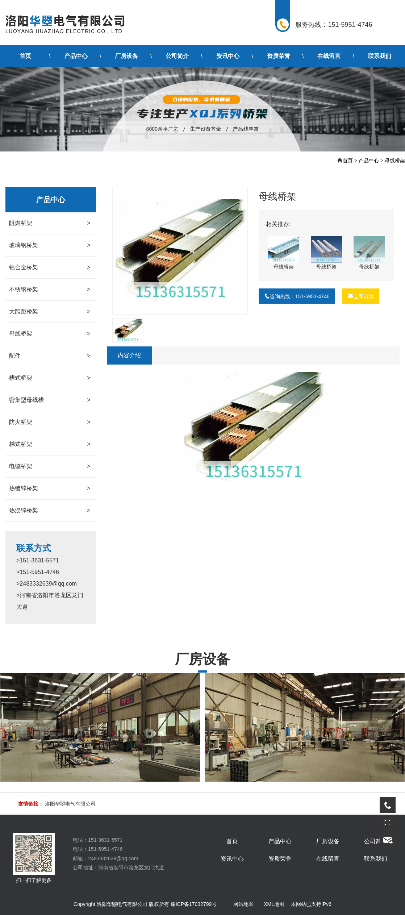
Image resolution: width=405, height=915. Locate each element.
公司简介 (177, 56)
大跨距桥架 (50, 312)
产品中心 (76, 56)
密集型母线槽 (50, 400)
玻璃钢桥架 (50, 245)
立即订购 (361, 296)
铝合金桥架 (50, 267)
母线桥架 (395, 160)
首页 (25, 56)
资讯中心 (227, 56)
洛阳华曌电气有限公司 (70, 804)
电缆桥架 (50, 466)
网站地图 (243, 904)
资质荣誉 (278, 56)
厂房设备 (126, 56)
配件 (50, 356)
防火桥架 (50, 422)
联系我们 (379, 56)
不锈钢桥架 (50, 289)
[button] (239, 251)
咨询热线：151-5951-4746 (297, 296)
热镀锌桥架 (50, 488)
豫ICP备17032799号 (194, 904)
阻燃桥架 (50, 223)
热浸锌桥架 (50, 510)
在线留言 (329, 56)
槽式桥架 (50, 378)
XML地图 (274, 904)
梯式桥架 (50, 444)
